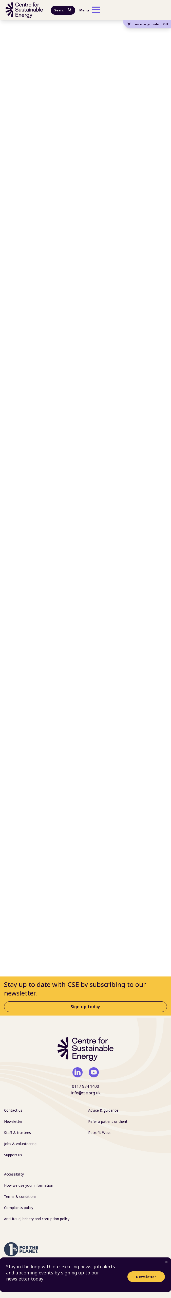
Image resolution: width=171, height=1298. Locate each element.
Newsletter (146, 1276)
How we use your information (28, 1185)
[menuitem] (43, 1110)
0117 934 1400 (85, 1086)
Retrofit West (99, 1132)
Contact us (13, 1110)
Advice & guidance (103, 1110)
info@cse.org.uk (86, 1093)
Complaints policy (18, 1207)
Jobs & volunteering (20, 1143)
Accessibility (14, 1174)
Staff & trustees (17, 1132)
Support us (13, 1154)
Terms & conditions (20, 1196)
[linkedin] (77, 1072)
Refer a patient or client (107, 1121)
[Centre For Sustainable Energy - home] (24, 10)
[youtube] (94, 1072)
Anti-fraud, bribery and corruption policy (36, 1218)
